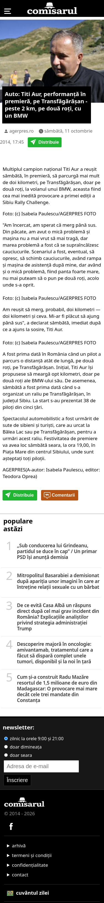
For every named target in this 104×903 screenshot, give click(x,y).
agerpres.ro (21, 131)
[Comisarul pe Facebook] (11, 825)
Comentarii (59, 495)
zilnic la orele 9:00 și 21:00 (34, 739)
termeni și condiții (32, 855)
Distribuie (45, 142)
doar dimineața (23, 747)
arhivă (19, 845)
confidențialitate (30, 865)
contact (20, 874)
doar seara (18, 755)
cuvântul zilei (28, 892)
